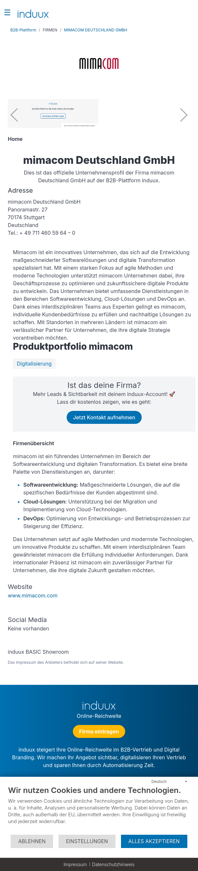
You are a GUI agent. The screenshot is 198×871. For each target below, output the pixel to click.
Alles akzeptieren (154, 841)
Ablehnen (31, 841)
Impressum (75, 864)
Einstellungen (87, 841)
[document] (99, 809)
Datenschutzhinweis (113, 864)
